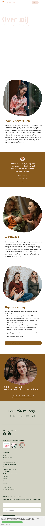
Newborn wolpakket (8, 457)
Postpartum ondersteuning (9, 469)
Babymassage (6, 471)
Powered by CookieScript (5, 524)
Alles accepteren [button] (12, 522)
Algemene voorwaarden (9, 489)
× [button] (43, 517)
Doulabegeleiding (7, 459)
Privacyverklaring (7, 487)
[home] (11, 2)
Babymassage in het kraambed (10, 466)
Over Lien (5, 478)
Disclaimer (5, 491)
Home (4, 455)
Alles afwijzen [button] (33, 522)
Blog (4, 480)
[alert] (22, 521)
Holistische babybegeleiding (10, 473)
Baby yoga (5, 476)
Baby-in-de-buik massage (9, 464)
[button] (41, 2)
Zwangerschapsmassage (9, 462)
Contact (35, 2)
